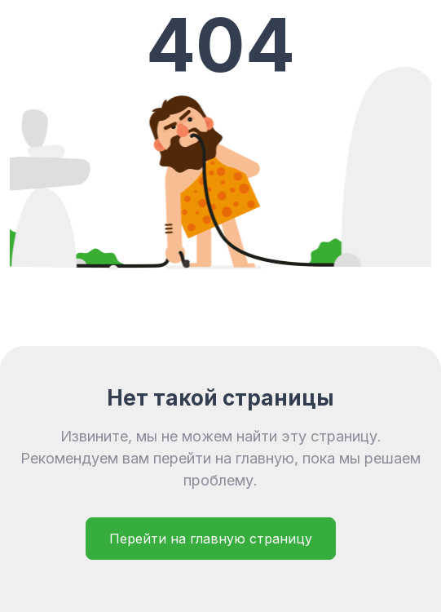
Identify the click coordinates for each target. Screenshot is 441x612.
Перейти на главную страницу (210, 538)
